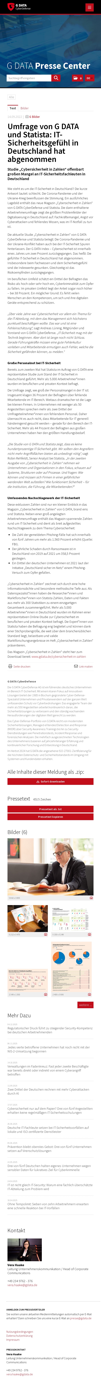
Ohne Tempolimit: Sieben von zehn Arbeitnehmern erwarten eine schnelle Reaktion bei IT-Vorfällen (48, 1206)
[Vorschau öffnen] (50, 866)
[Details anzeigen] (90, 898)
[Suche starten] (55, 78)
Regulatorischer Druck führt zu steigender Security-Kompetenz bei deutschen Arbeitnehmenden (50, 1030)
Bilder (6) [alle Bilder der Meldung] (17, 832)
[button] (77, 78)
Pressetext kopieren (50, 817)
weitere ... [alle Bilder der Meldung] (85, 1005)
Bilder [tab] (24, 108)
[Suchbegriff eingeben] (33, 78)
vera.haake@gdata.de (22, 1285)
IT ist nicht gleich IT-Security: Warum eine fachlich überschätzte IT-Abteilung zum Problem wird (50, 1187)
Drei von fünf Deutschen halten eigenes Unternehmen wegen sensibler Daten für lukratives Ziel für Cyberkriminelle (49, 1168)
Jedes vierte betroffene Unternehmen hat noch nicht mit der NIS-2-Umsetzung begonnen (48, 1049)
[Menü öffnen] (89, 7)
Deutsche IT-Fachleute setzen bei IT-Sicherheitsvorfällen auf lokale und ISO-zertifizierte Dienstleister (48, 1130)
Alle (11, 97)
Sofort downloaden (51, 781)
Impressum (13, 1339)
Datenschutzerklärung (19, 1335)
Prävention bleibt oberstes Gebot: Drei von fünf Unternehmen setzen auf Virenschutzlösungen (49, 1149)
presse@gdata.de (81, 1318)
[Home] (19, 6)
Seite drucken (22, 666)
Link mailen (86, 666)
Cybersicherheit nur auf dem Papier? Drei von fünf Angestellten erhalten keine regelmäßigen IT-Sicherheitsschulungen (50, 1110)
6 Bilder (34, 117)
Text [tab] (12, 108)
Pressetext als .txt (50, 809)
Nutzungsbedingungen (19, 1331)
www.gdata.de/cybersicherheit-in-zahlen (59, 656)
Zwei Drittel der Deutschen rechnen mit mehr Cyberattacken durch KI (48, 1091)
